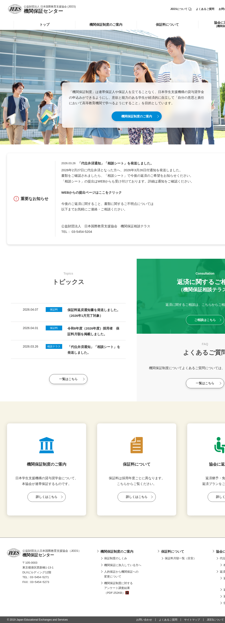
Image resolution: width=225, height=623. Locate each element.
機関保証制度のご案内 (105, 24)
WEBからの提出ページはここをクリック (91, 192)
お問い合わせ (144, 619)
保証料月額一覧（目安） (180, 558)
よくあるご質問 (205, 9)
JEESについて (181, 9)
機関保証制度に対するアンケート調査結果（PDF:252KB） (118, 587)
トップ (44, 24)
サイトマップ (192, 619)
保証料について (167, 24)
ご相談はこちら (205, 320)
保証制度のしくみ (115, 558)
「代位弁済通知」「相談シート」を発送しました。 (116, 163)
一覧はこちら (68, 379)
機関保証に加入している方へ (122, 565)
